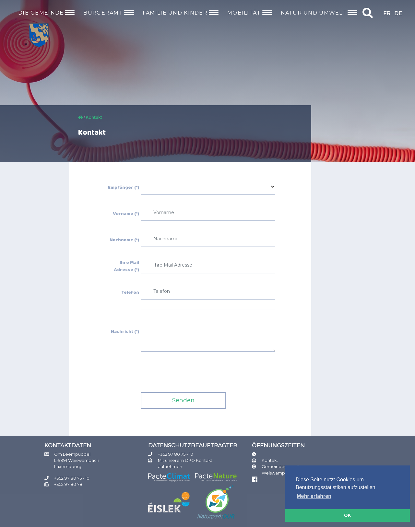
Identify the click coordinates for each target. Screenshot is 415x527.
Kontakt (270, 460)
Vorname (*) (126, 214)
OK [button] (347, 515)
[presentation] (190, 374)
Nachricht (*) (125, 332)
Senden (183, 400)
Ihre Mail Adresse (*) (126, 266)
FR (386, 13)
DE (398, 13)
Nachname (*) (124, 240)
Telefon (130, 292)
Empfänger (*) (123, 187)
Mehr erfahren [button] (314, 496)
